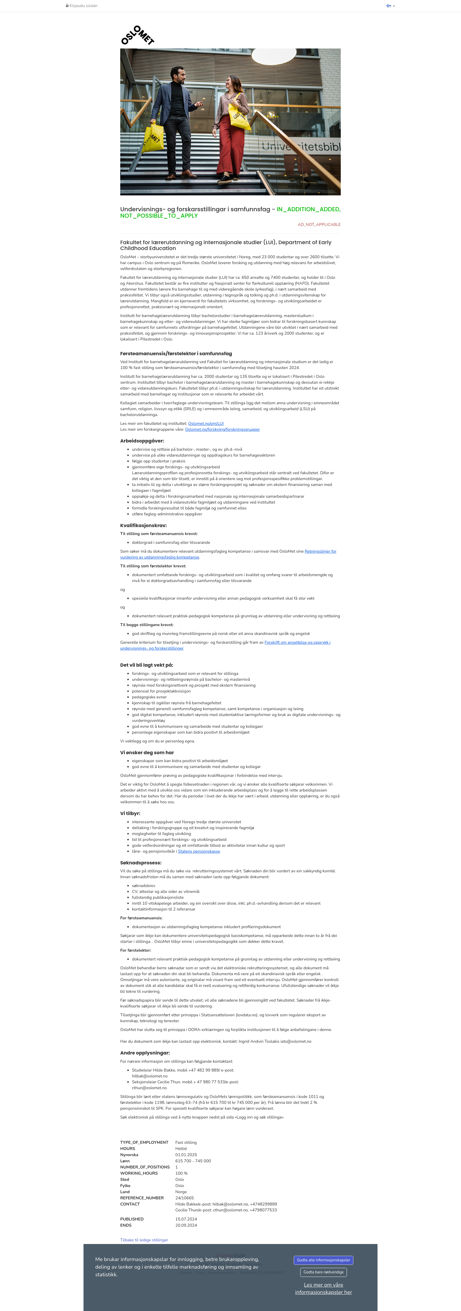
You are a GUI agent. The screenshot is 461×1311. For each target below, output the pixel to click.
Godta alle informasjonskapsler (323, 1260)
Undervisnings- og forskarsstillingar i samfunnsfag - (230, 212)
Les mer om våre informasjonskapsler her (323, 1288)
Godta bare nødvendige (323, 1272)
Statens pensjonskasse (199, 851)
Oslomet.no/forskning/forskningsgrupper (222, 429)
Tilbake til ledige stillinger (144, 1240)
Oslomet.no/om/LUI (206, 423)
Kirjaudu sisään (82, 6)
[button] (390, 6)
